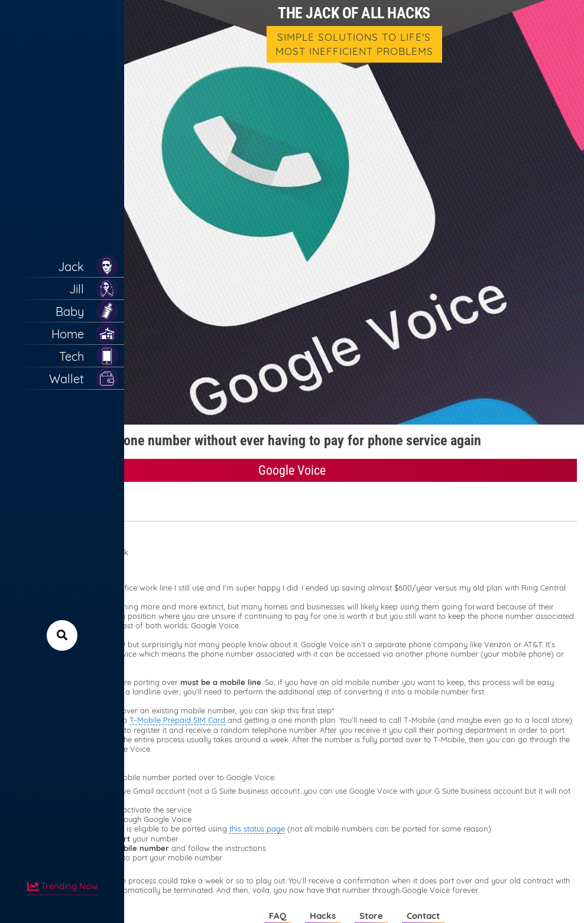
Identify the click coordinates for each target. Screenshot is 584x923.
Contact (423, 915)
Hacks (323, 915)
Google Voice (292, 470)
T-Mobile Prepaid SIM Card (177, 720)
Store (371, 915)
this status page (257, 828)
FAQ (277, 915)
